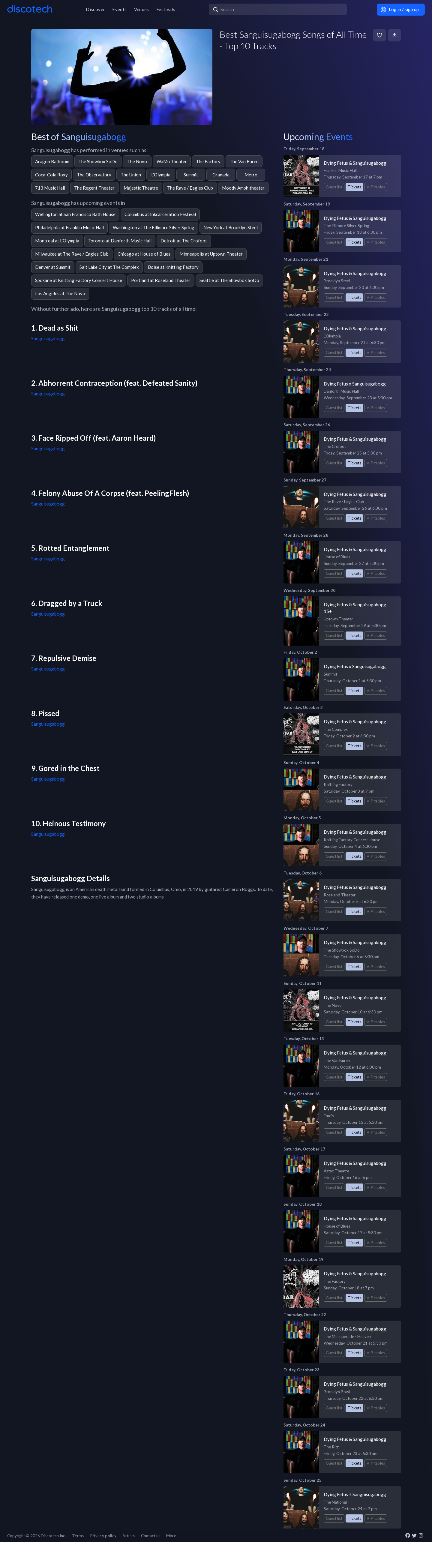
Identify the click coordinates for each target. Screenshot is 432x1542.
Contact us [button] (150, 1535)
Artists (128, 1535)
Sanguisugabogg (48, 338)
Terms (78, 1535)
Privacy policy (103, 1535)
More (171, 1535)
